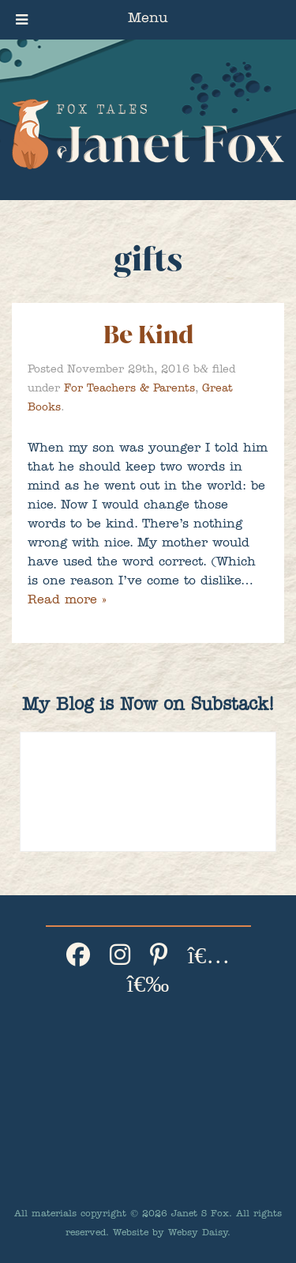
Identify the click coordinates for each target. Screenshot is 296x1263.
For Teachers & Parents (129, 389)
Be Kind (148, 335)
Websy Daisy (197, 1233)
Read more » (67, 601)
